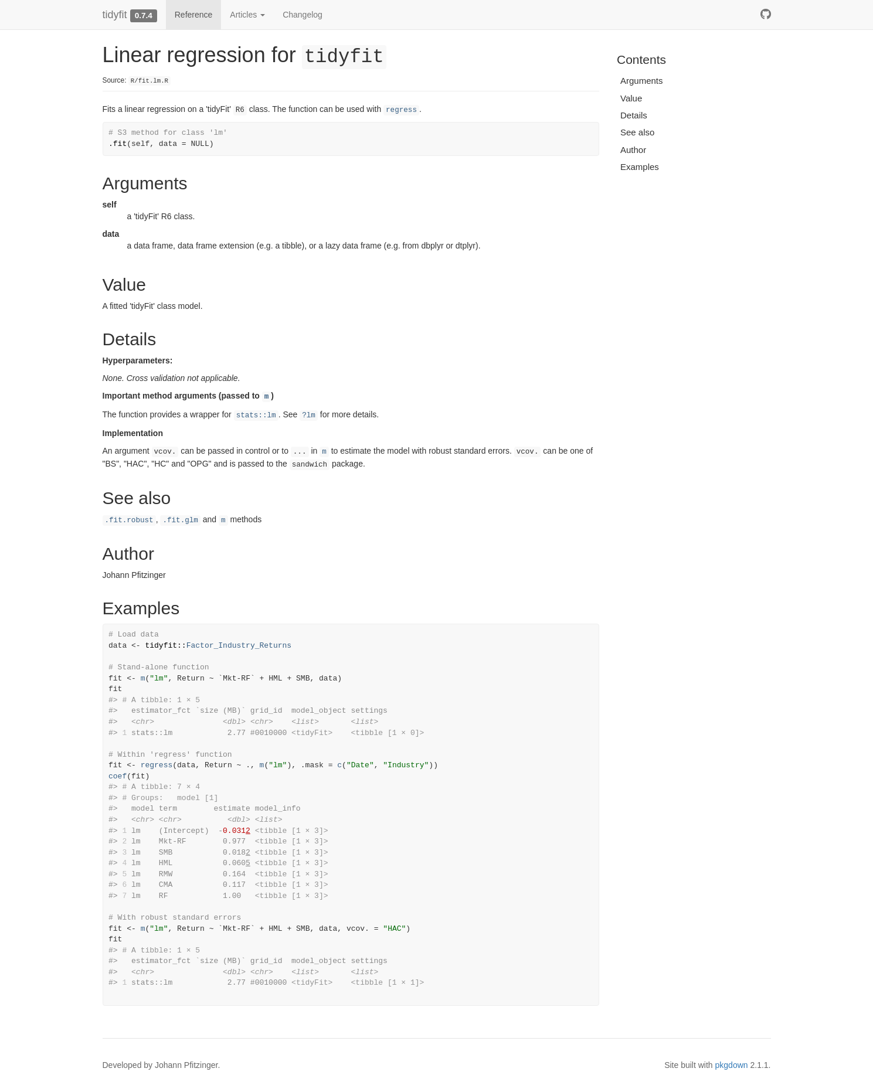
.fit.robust (129, 520)
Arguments (641, 81)
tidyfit (115, 15)
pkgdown (731, 1065)
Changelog (302, 14)
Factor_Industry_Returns (238, 645)
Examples (639, 167)
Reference (194, 14)
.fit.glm (180, 520)
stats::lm (256, 415)
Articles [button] (247, 14)
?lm (308, 415)
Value (631, 98)
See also (637, 132)
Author (633, 150)
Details (633, 115)
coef (117, 776)
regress (401, 110)
